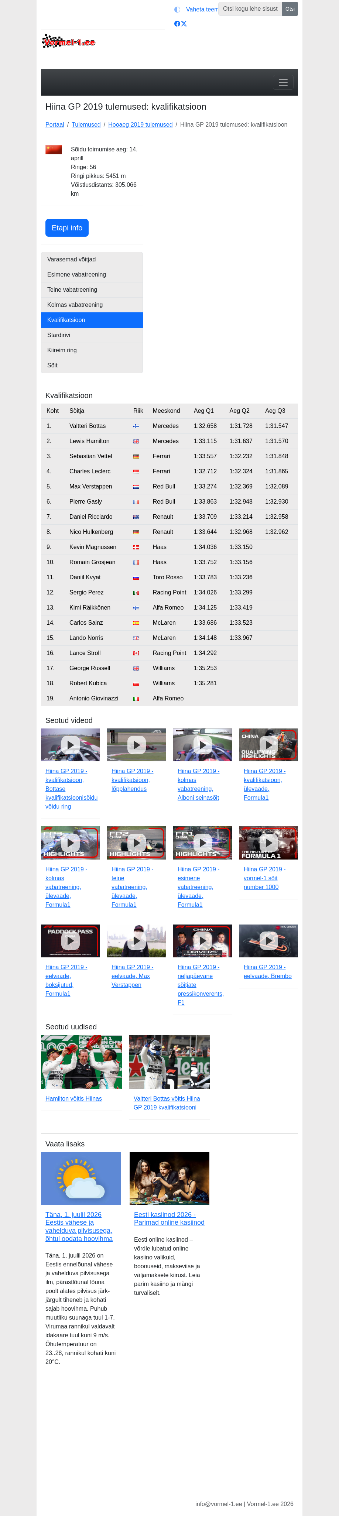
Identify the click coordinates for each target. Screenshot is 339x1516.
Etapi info (70, 227)
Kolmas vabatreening (75, 305)
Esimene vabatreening (76, 274)
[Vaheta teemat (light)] (201, 9)
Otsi (290, 9)
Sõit (52, 365)
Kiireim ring (62, 350)
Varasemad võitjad (71, 259)
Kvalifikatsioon (66, 320)
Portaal (54, 124)
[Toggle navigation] (283, 82)
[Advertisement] (225, 191)
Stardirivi (58, 335)
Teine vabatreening (72, 290)
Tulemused (86, 124)
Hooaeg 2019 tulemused (140, 124)
